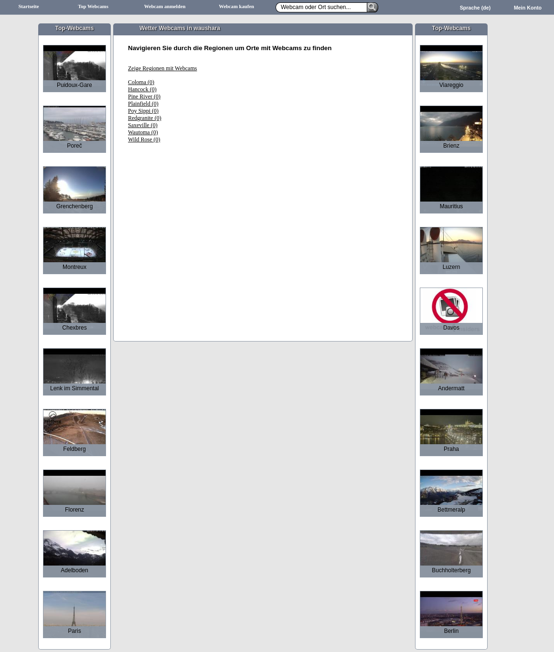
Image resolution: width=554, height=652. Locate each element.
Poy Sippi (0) (143, 110)
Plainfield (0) (143, 103)
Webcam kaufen (236, 6)
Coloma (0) (141, 82)
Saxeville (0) (143, 125)
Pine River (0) (144, 96)
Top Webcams (93, 6)
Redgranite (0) (144, 118)
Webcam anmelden (165, 6)
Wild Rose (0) (144, 139)
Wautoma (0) (143, 132)
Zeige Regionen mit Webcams (162, 68)
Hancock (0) (142, 89)
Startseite (28, 6)
